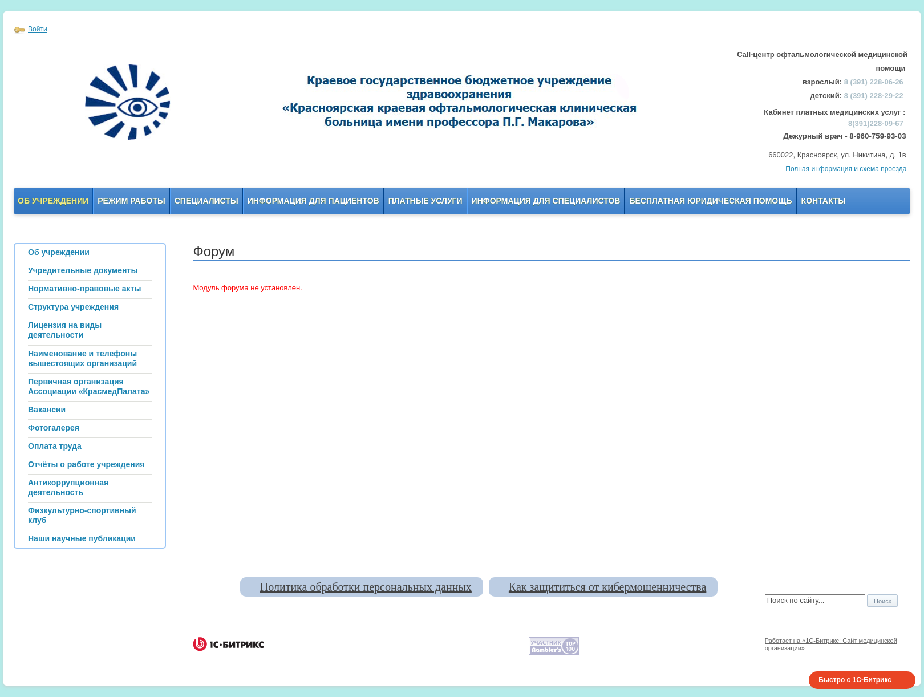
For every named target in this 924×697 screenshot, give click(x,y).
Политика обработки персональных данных (366, 587)
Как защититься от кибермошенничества (607, 587)
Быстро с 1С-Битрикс (854, 680)
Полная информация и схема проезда (845, 169)
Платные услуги (425, 200)
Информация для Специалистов (546, 200)
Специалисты (206, 200)
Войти (37, 29)
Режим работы (131, 200)
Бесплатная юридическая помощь (710, 200)
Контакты (823, 200)
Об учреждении (53, 200)
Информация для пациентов (313, 200)
